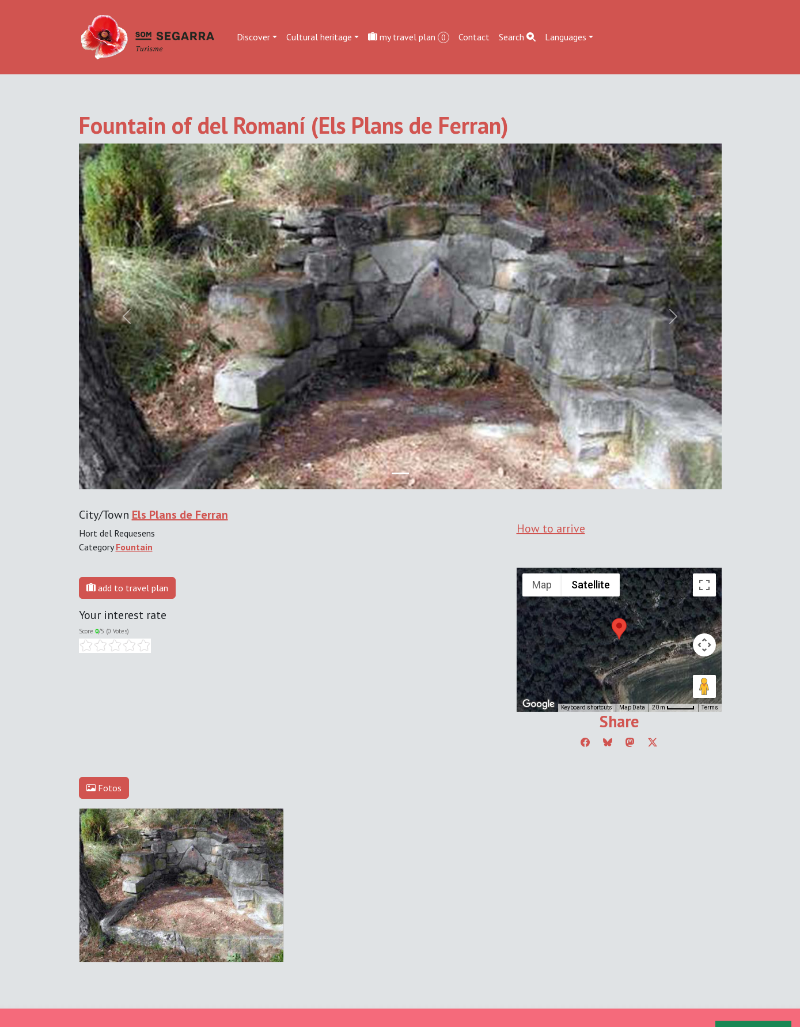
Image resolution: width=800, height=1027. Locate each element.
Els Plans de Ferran (180, 514)
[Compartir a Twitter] (652, 742)
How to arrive (551, 528)
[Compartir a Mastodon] (630, 742)
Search (517, 37)
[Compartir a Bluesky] (607, 742)
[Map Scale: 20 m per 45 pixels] (673, 708)
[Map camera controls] (704, 644)
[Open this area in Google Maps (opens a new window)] (539, 704)
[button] (619, 629)
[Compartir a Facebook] (585, 742)
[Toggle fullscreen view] (704, 584)
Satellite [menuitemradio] (590, 585)
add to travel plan (127, 588)
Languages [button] (565, 37)
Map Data (632, 707)
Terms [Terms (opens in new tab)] (710, 707)
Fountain (134, 547)
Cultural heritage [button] (319, 37)
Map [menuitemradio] (542, 585)
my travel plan (408, 37)
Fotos (104, 788)
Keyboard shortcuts (586, 707)
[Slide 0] (400, 473)
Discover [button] (253, 37)
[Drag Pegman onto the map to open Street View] (704, 686)
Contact (474, 37)
